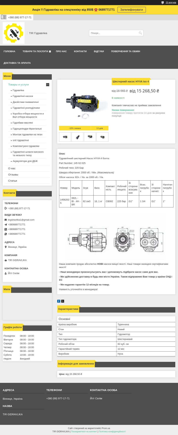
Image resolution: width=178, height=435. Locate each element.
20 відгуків (171, 2)
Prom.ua (106, 428)
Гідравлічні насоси (23, 96)
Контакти (80, 51)
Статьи (12, 180)
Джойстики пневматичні (26, 102)
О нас (11, 168)
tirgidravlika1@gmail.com (21, 219)
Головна (9, 51)
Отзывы (13, 174)
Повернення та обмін (125, 51)
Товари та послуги (35, 51)
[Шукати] (140, 33)
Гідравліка (18, 90)
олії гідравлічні (21, 140)
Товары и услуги (18, 84)
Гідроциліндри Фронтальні (27, 128)
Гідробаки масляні (23, 122)
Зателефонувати (131, 9)
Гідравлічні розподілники (26, 107)
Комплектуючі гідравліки (26, 146)
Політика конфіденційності (112, 431)
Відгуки (99, 51)
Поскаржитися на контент (84, 431)
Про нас (61, 51)
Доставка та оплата (17, 63)
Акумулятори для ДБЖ (25, 161)
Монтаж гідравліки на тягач (27, 134)
